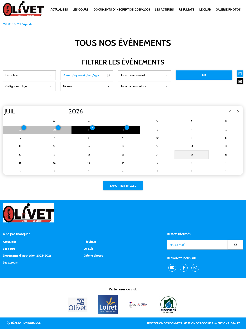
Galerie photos (228, 9)
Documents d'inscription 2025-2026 (27, 255)
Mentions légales (227, 323)
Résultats (186, 9)
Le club (88, 248)
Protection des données (164, 323)
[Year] (65, 111)
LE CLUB (205, 9)
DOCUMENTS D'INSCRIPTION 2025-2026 (121, 9)
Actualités (59, 9)
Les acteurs (164, 9)
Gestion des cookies (198, 323)
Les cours (80, 9)
